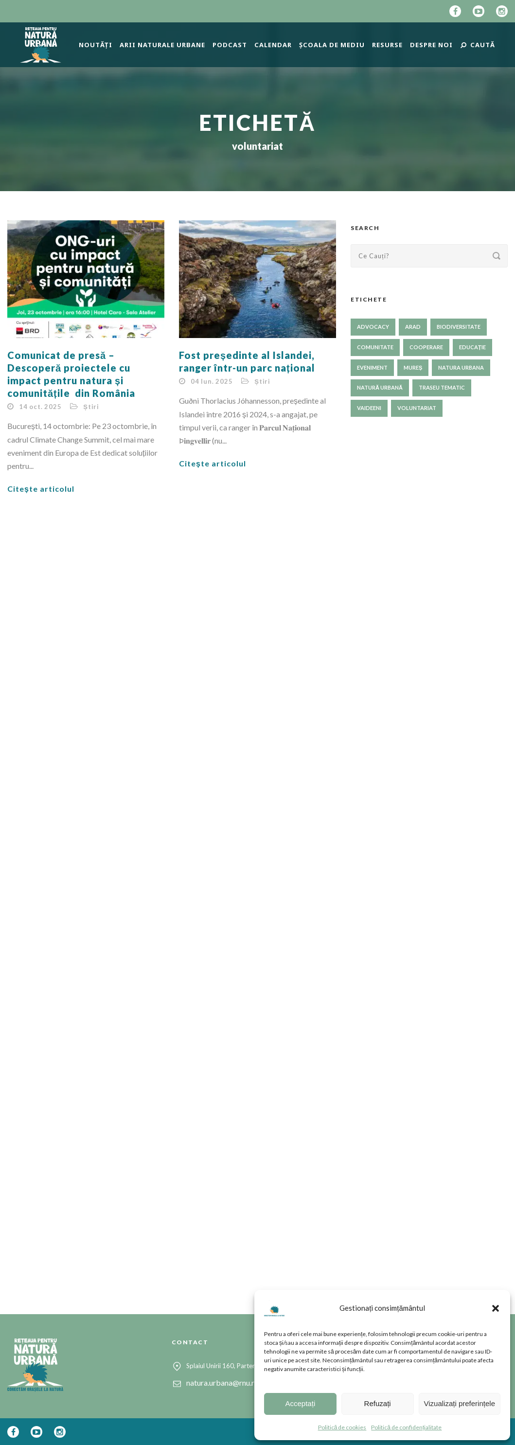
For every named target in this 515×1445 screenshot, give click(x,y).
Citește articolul (40, 488)
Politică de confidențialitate (406, 1427)
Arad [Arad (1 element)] (413, 326)
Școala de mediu (332, 44)
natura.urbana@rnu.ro (222, 1382)
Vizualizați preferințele (459, 1403)
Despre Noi (431, 44)
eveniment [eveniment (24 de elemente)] (372, 367)
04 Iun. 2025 (212, 381)
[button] (495, 1308)
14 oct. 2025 (40, 406)
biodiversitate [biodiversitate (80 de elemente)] (458, 326)
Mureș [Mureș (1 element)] (413, 367)
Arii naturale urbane (162, 44)
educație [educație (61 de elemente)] (472, 347)
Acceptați (300, 1403)
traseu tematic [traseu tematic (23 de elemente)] (442, 387)
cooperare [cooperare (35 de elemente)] (426, 347)
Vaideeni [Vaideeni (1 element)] (369, 408)
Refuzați (377, 1403)
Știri (91, 406)
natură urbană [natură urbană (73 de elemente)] (380, 387)
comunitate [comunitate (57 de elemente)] (375, 347)
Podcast (230, 44)
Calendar (273, 44)
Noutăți (95, 44)
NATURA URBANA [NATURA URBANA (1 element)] (461, 367)
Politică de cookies (342, 1427)
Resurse (387, 44)
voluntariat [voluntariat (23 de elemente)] (416, 408)
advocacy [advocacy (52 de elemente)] (373, 326)
